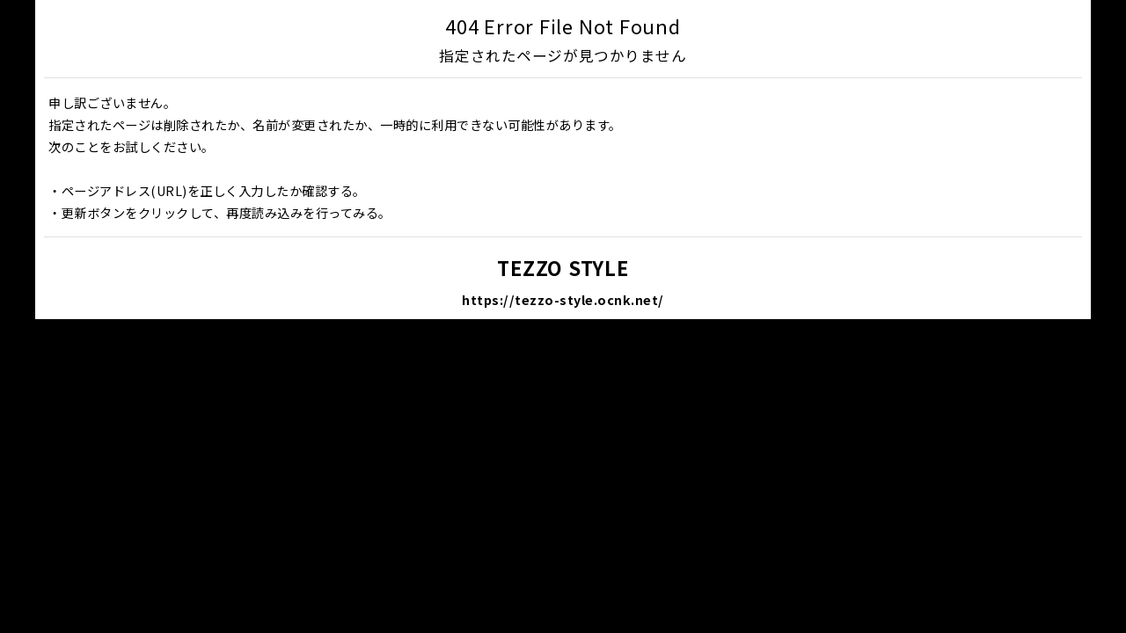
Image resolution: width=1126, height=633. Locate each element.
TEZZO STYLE (562, 267)
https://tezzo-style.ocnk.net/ (563, 299)
